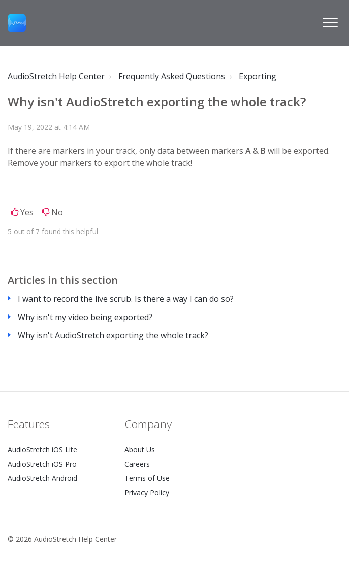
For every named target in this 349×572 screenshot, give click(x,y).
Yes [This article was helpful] (27, 212)
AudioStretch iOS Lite (42, 449)
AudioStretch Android (42, 478)
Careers (137, 464)
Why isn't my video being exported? (85, 317)
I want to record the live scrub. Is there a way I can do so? (126, 298)
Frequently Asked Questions (171, 76)
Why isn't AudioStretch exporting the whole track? (113, 335)
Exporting (257, 76)
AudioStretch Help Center (56, 76)
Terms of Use (147, 478)
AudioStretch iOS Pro (42, 464)
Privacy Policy (146, 492)
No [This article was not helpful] (57, 212)
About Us (139, 449)
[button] (330, 23)
